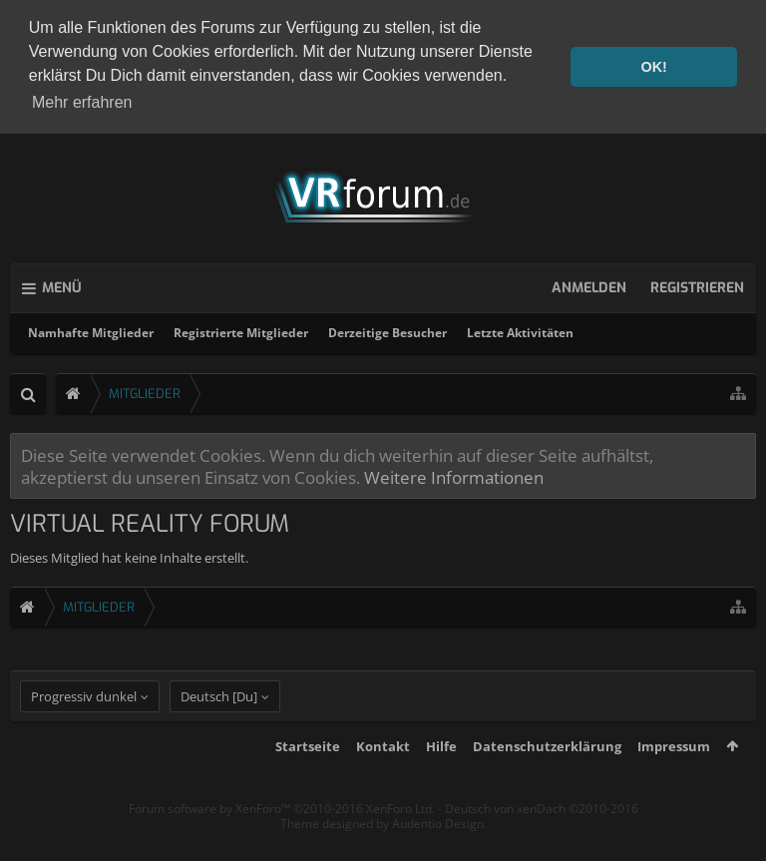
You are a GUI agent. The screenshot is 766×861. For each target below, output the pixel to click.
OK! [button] (653, 67)
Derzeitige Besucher (387, 329)
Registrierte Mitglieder (241, 329)
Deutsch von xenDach (541, 831)
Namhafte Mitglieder (91, 329)
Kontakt (383, 769)
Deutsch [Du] (219, 719)
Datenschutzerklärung (547, 769)
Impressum (673, 769)
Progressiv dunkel (84, 719)
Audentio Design (438, 847)
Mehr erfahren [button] (82, 102)
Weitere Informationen (454, 474)
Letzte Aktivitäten (520, 329)
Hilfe (441, 769)
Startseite (307, 769)
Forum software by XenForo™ (282, 831)
